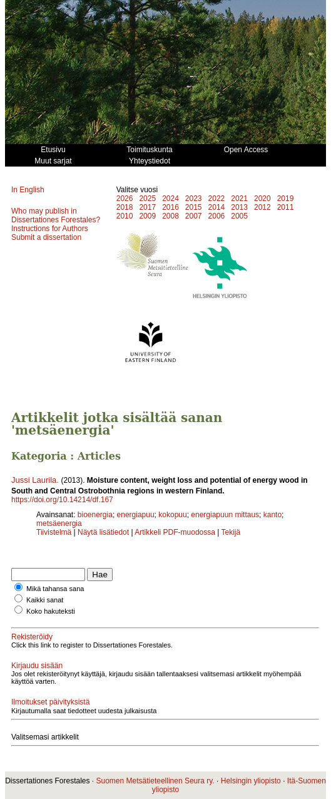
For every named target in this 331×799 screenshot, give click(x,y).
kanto (272, 514)
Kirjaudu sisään (37, 665)
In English (27, 189)
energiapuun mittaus (225, 514)
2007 (193, 216)
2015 (193, 207)
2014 (216, 207)
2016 (170, 207)
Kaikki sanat (44, 600)
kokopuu (172, 514)
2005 (239, 216)
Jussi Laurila (33, 480)
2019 (285, 198)
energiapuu (136, 514)
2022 (216, 198)
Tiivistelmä (53, 532)
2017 (147, 207)
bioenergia (95, 514)
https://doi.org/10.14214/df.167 (62, 499)
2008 (170, 216)
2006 (216, 216)
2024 (170, 198)
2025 (147, 198)
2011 (285, 207)
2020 (262, 198)
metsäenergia (59, 523)
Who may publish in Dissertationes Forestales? (55, 215)
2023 (193, 198)
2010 (124, 216)
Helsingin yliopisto (251, 780)
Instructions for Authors (49, 228)
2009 (147, 216)
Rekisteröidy (32, 636)
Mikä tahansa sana (55, 588)
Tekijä (231, 532)
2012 (262, 207)
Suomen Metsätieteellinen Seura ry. (155, 780)
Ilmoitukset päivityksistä (50, 702)
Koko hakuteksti (50, 611)
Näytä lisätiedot (104, 532)
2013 (239, 207)
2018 (124, 207)
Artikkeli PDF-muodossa (175, 532)
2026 (124, 198)
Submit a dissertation (46, 237)
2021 (239, 198)
